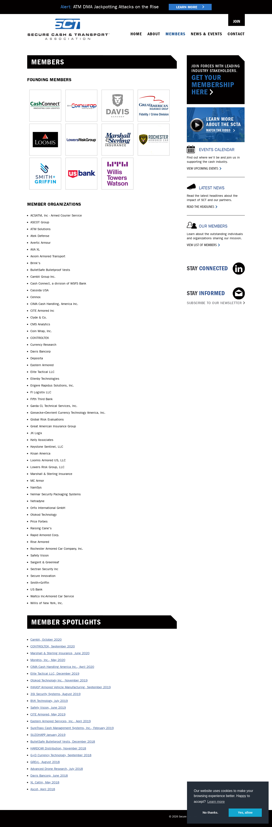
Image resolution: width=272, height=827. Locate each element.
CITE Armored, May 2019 (47, 714)
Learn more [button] (216, 801)
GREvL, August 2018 (45, 762)
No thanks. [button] (210, 812)
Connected (207, 268)
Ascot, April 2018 (42, 789)
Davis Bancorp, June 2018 (49, 775)
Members (176, 33)
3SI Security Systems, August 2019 (55, 694)
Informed (214, 297)
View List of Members (202, 245)
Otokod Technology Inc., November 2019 (59, 680)
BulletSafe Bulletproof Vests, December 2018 (62, 741)
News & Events (206, 33)
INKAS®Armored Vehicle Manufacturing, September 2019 (70, 687)
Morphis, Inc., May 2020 (47, 660)
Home (136, 33)
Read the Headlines (200, 207)
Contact (236, 33)
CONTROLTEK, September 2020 (52, 646)
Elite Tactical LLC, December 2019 (54, 673)
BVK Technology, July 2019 (49, 701)
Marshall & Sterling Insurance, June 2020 (59, 653)
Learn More (190, 7)
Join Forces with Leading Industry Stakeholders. (215, 80)
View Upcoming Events (202, 168)
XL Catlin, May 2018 (44, 782)
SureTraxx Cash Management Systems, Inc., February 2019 (72, 728)
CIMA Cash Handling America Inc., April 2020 (62, 667)
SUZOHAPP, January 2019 (47, 735)
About (153, 33)
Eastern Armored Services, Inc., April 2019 (60, 721)
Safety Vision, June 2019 (48, 707)
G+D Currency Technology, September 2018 (60, 755)
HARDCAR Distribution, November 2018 (58, 748)
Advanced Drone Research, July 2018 (56, 769)
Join (236, 21)
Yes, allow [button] (245, 812)
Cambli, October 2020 (46, 639)
